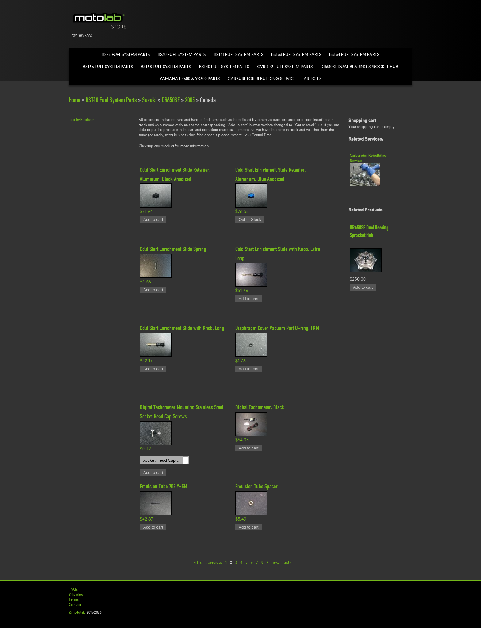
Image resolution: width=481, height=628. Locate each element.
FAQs (73, 589)
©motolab (77, 612)
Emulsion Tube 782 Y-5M (163, 486)
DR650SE (171, 100)
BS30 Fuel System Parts (182, 54)
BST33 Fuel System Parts (296, 54)
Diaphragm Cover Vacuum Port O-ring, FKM (277, 328)
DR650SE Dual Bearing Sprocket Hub (359, 66)
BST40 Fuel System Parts (224, 66)
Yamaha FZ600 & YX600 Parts (190, 78)
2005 (190, 100)
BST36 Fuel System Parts (108, 66)
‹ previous (214, 562)
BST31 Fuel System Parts (238, 54)
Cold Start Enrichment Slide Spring (173, 248)
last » (288, 562)
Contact (75, 605)
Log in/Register (81, 120)
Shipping (76, 594)
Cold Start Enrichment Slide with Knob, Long (182, 328)
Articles (312, 78)
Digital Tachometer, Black (259, 407)
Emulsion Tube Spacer (256, 486)
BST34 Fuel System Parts (354, 54)
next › (276, 562)
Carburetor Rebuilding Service (262, 78)
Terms (74, 599)
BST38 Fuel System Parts (166, 66)
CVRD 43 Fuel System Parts (285, 66)
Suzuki (149, 100)
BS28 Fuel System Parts (126, 54)
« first (198, 562)
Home (74, 100)
